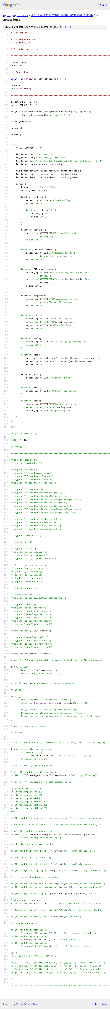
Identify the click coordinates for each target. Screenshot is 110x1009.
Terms (36, 1004)
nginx (6, 15)
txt (97, 1004)
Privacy (27, 1004)
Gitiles (19, 1004)
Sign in (103, 4)
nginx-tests (20, 15)
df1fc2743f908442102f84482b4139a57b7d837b (62, 15)
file (67, 27)
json (104, 1004)
